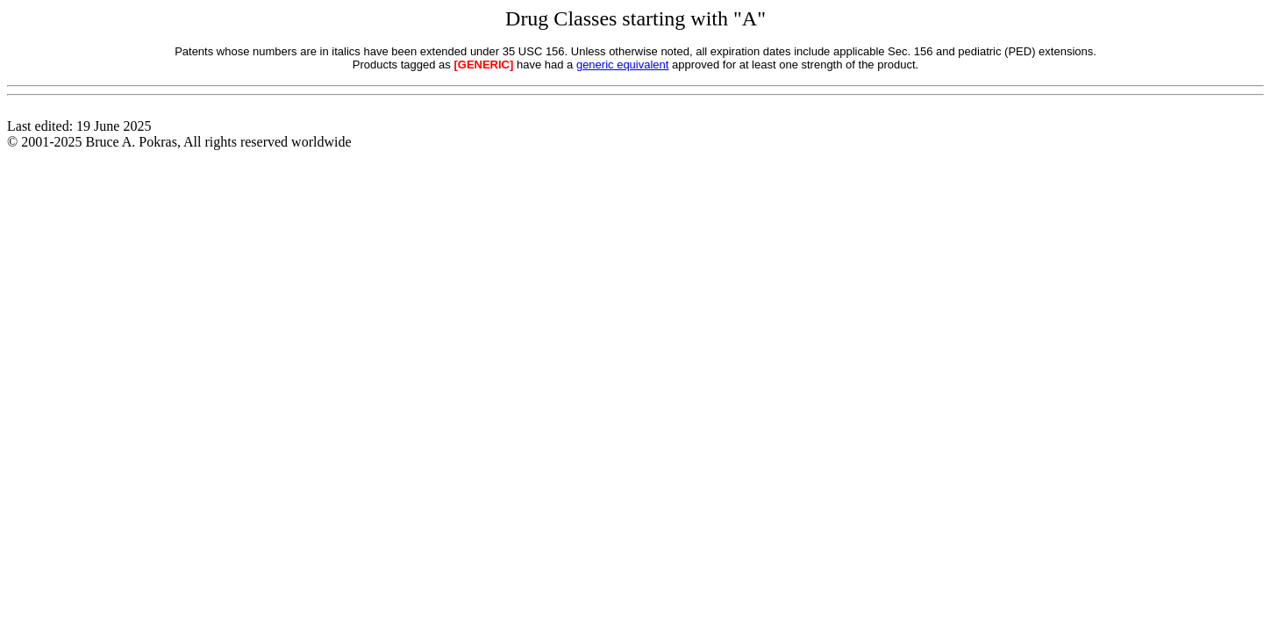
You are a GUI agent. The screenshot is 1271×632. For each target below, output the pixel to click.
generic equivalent (622, 64)
